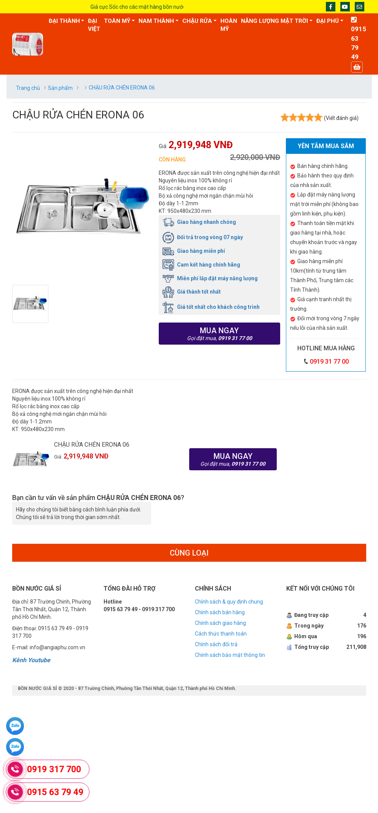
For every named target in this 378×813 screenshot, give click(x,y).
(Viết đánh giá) (341, 118)
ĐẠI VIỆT (94, 25)
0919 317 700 (54, 769)
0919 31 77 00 (329, 361)
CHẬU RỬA (197, 21)
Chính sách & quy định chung (229, 602)
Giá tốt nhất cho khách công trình (211, 307)
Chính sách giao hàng (220, 623)
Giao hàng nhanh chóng (199, 222)
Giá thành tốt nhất (192, 292)
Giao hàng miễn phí (194, 251)
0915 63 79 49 (55, 792)
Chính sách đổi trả (216, 644)
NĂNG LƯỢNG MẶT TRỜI (274, 21)
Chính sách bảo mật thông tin (230, 655)
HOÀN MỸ (228, 25)
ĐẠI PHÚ (327, 21)
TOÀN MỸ (117, 21)
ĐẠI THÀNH (64, 21)
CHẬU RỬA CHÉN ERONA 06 (91, 444)
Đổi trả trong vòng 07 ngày (203, 237)
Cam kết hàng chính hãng (201, 265)
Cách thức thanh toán (221, 634)
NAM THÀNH (156, 21)
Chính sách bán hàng (220, 612)
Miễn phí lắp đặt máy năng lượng (210, 278)
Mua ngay (220, 333)
